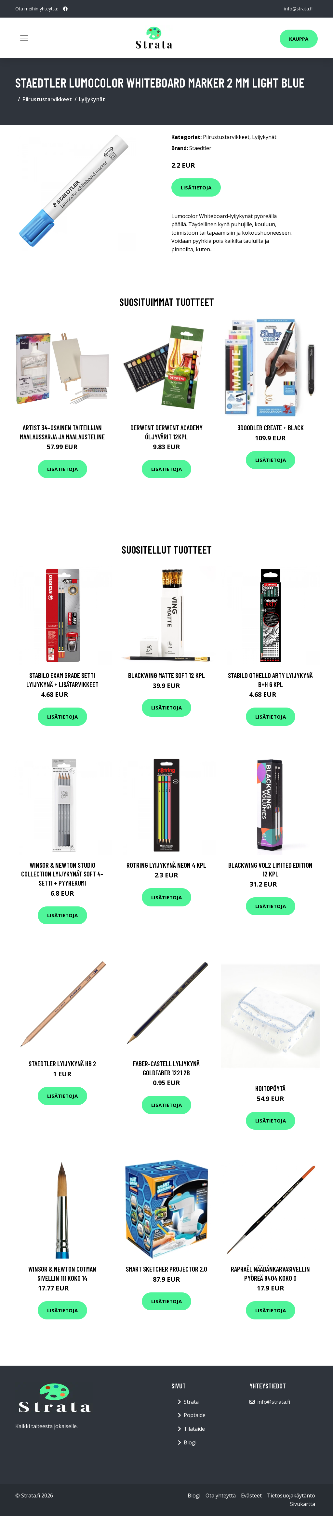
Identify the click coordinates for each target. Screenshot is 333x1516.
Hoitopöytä (270, 1088)
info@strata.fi (298, 9)
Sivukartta (302, 1504)
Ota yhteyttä (221, 1495)
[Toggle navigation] (24, 38)
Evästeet (251, 1495)
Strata (191, 1401)
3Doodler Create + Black (270, 427)
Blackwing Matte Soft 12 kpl (166, 675)
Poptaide (195, 1415)
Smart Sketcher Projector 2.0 (166, 1269)
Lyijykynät (92, 99)
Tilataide (194, 1428)
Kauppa (298, 38)
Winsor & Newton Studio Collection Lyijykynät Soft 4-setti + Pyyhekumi (62, 874)
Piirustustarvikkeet (47, 99)
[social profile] (65, 9)
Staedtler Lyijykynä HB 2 (62, 1063)
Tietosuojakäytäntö (291, 1495)
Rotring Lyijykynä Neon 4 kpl (166, 865)
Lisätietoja (196, 187)
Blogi (190, 1442)
